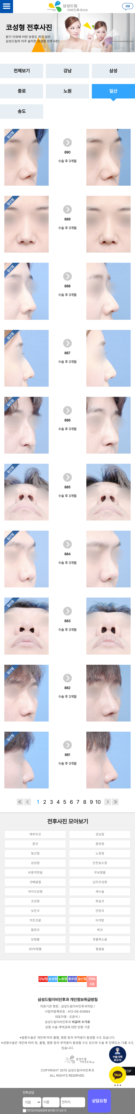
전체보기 (22, 71)
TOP (128, 1071)
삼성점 (35, 863)
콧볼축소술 (100, 939)
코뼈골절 (35, 882)
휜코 (35, 844)
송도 (22, 111)
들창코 (35, 930)
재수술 (100, 892)
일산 (113, 91)
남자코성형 (100, 882)
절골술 (100, 949)
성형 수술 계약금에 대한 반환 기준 (67, 1027)
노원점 (100, 853)
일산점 (35, 853)
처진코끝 (35, 920)
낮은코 (35, 911)
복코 (100, 930)
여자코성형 (35, 892)
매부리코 (35, 834)
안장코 (100, 911)
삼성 (113, 71)
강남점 (100, 834)
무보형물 (100, 872)
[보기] (63, 1110)
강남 (67, 71)
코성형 (35, 901)
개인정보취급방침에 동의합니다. (43, 1110)
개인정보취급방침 (84, 999)
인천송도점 (100, 863)
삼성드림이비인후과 (53, 999)
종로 (22, 91)
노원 (67, 91)
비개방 (100, 920)
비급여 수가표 (81, 1022)
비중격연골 (35, 872)
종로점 (100, 844)
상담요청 (99, 1101)
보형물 (35, 939)
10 (98, 802)
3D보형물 (35, 949)
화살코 (100, 901)
